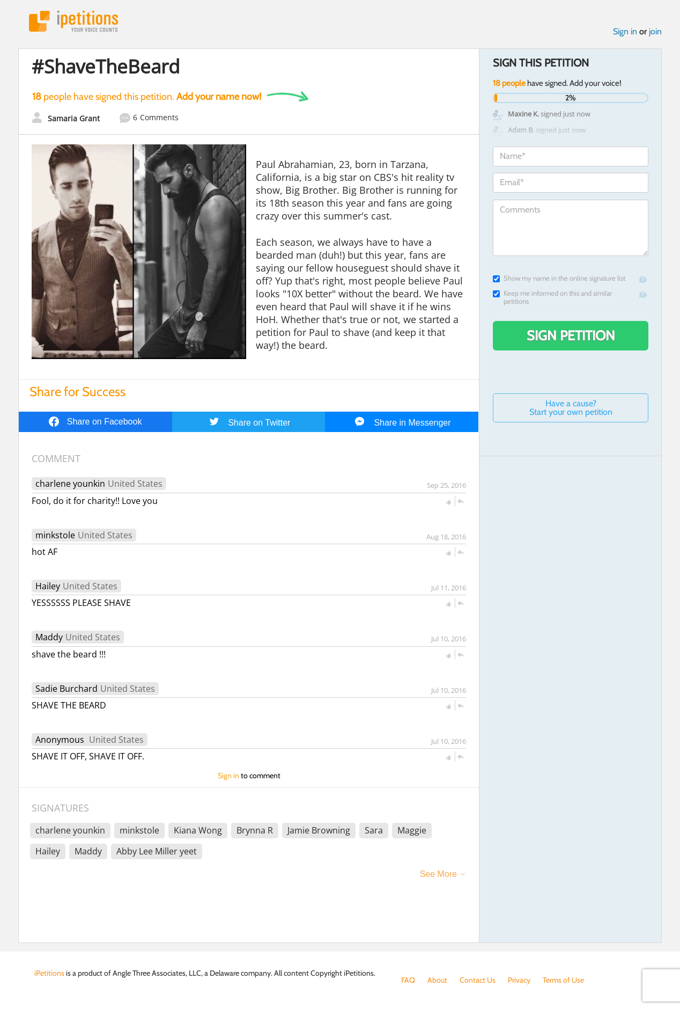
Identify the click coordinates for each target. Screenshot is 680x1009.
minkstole (55, 535)
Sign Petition (571, 335)
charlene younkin (70, 483)
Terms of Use (563, 980)
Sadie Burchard (66, 688)
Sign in (625, 31)
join (655, 31)
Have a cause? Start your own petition (570, 407)
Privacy (519, 980)
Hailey (47, 586)
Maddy (49, 637)
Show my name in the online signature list (559, 278)
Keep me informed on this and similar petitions (552, 297)
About (437, 980)
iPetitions (73, 21)
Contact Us (478, 980)
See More (438, 874)
